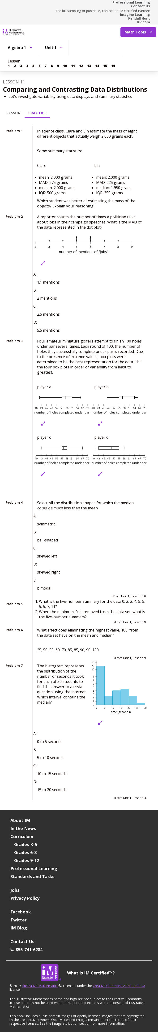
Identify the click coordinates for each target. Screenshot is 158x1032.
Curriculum (21, 836)
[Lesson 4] (27, 65)
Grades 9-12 (26, 860)
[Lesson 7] (46, 65)
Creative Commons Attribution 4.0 (119, 985)
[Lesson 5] (33, 65)
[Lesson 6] (39, 65)
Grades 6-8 (25, 852)
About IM (20, 820)
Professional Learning (131, 2)
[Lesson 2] (15, 65)
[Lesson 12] (81, 65)
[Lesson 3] (21, 65)
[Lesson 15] (105, 65)
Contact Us (140, 6)
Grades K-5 (25, 844)
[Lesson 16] (113, 65)
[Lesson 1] (9, 65)
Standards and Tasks (32, 876)
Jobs (14, 890)
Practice (37, 113)
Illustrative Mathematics (40, 985)
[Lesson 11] (73, 65)
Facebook (20, 912)
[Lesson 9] (58, 65)
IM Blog (18, 928)
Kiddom (143, 22)
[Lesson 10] (65, 65)
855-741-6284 (26, 949)
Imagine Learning (135, 15)
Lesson (14, 113)
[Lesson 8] (52, 65)
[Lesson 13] (89, 65)
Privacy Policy (24, 898)
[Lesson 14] (97, 65)
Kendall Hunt (139, 18)
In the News (23, 828)
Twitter (18, 920)
